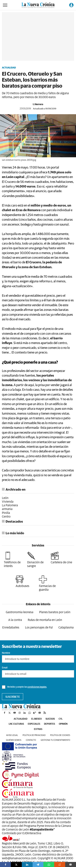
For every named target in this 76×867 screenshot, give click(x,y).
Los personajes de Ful (39, 627)
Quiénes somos (13, 740)
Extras (38, 729)
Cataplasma (66, 627)
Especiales (34, 724)
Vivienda (8, 501)
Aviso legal (12, 735)
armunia (7, 509)
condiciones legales (36, 687)
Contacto (31, 740)
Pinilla (6, 512)
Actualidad (9, 68)
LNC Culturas (16, 724)
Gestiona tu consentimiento (55, 740)
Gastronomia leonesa (19, 612)
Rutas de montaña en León (45, 620)
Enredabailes (10, 627)
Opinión (63, 724)
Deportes (49, 724)
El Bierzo (36, 719)
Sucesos (50, 719)
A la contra (15, 620)
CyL (60, 719)
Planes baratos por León (54, 612)
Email (5, 668)
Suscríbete (12, 697)
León (5, 498)
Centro (6, 516)
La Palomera (10, 505)
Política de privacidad (34, 735)
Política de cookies (60, 735)
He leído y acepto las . (24, 687)
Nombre (6, 653)
